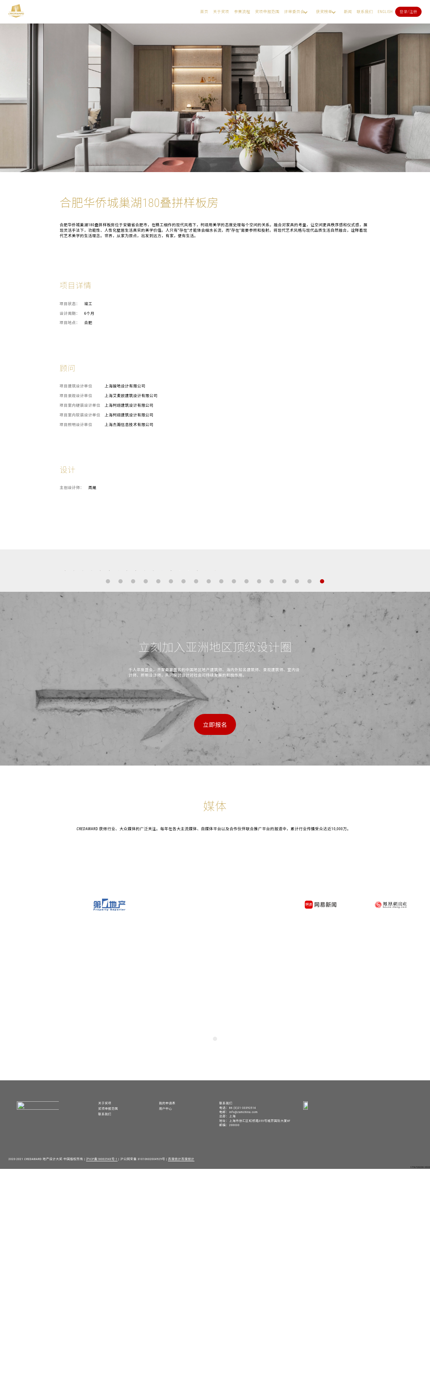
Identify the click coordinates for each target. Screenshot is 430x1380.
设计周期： (70, 313)
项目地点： (70, 322)
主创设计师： (72, 487)
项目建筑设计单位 (76, 386)
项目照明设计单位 (76, 424)
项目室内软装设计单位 (80, 415)
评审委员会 (294, 11)
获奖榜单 (324, 11)
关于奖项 (221, 11)
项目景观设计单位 (76, 395)
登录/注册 (408, 11)
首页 (204, 11)
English (385, 11)
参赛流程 (242, 11)
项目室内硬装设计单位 (80, 405)
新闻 (348, 11)
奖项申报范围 (267, 11)
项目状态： (70, 303)
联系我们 (365, 11)
